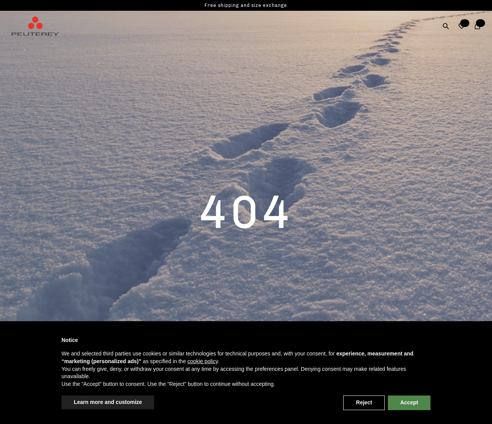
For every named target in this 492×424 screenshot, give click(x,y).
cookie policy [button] (203, 361)
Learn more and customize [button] (108, 402)
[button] (462, 26)
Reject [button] (364, 402)
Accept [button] (409, 402)
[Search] (446, 26)
